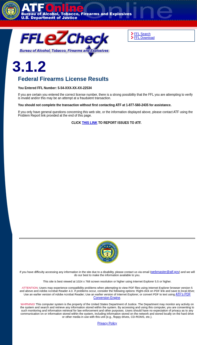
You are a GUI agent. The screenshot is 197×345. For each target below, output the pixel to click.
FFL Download (144, 37)
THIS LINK (90, 122)
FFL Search (142, 34)
